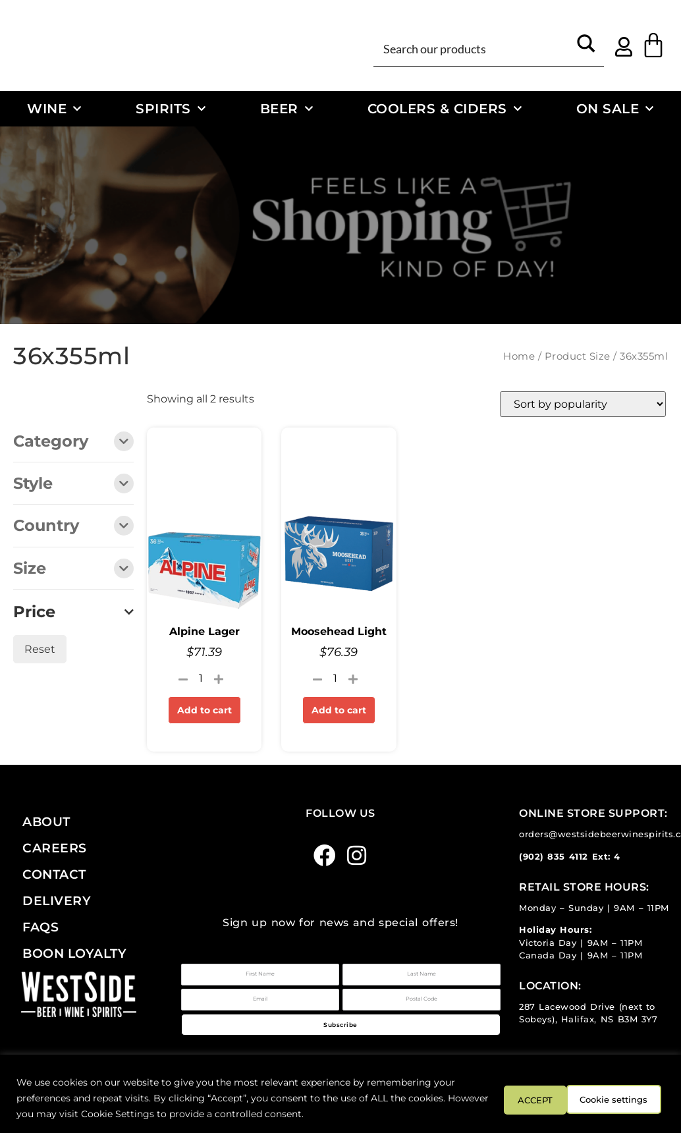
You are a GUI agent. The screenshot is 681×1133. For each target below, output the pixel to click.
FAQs (40, 927)
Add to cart (204, 710)
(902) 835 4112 (553, 857)
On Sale (615, 108)
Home (519, 356)
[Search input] (473, 48)
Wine (54, 108)
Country (73, 527)
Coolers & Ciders (445, 108)
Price (73, 612)
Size (73, 569)
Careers (54, 848)
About (46, 821)
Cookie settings (528, 1098)
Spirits (170, 108)
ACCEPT (627, 1098)
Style (73, 484)
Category (73, 442)
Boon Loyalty (74, 953)
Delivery (56, 900)
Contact (54, 874)
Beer (286, 108)
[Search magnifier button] (586, 48)
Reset (39, 649)
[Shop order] (583, 404)
